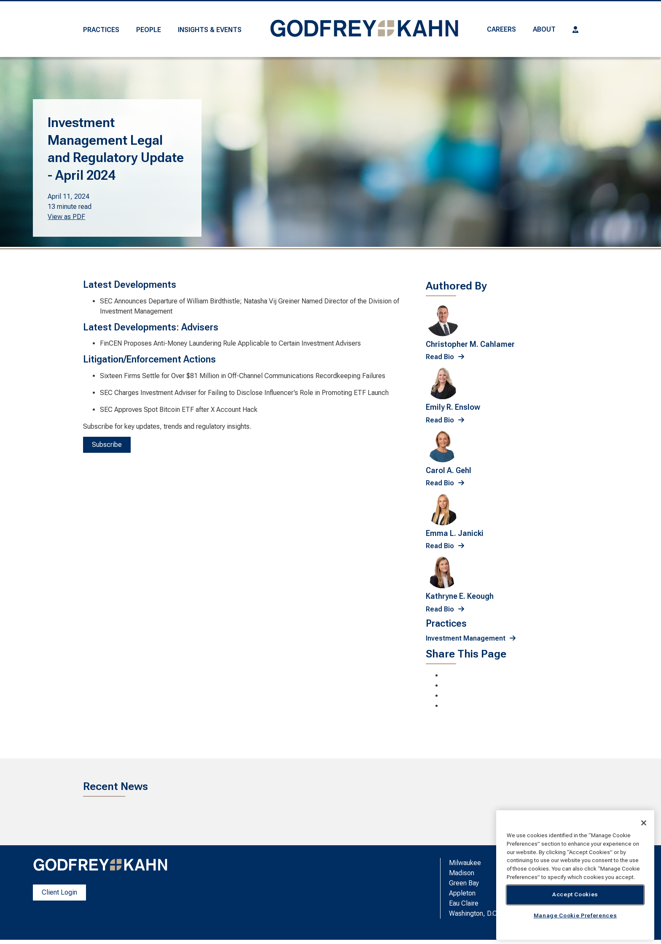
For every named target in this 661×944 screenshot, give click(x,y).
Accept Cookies (575, 894)
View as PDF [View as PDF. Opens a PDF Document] (66, 217)
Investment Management (465, 638)
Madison (461, 873)
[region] (575, 875)
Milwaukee (465, 863)
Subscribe (107, 445)
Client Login (59, 892)
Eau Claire (463, 903)
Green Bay (464, 883)
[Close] (643, 823)
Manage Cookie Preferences (575, 915)
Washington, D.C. (474, 913)
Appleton (462, 893)
